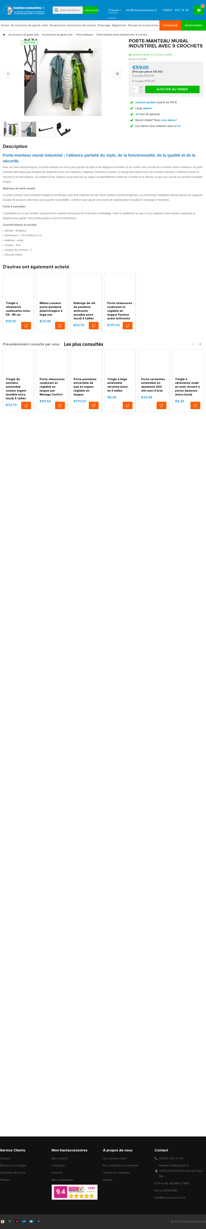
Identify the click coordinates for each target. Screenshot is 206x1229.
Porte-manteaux (84, 35)
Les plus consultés (83, 363)
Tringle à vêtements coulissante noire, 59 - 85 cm (17, 329)
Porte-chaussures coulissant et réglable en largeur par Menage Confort (52, 407)
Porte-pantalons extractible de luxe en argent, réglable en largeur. (86, 405)
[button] (9, 73)
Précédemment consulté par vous (31, 363)
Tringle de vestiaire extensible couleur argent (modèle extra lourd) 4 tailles (18, 409)
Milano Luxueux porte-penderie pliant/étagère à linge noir (50, 329)
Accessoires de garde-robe (24, 35)
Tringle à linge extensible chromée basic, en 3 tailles (119, 405)
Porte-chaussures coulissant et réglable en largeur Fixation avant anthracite (119, 331)
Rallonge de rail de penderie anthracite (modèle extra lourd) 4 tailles (86, 331)
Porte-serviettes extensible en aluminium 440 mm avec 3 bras (153, 405)
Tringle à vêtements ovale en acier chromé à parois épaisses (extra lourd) (186, 407)
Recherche (92, 10)
